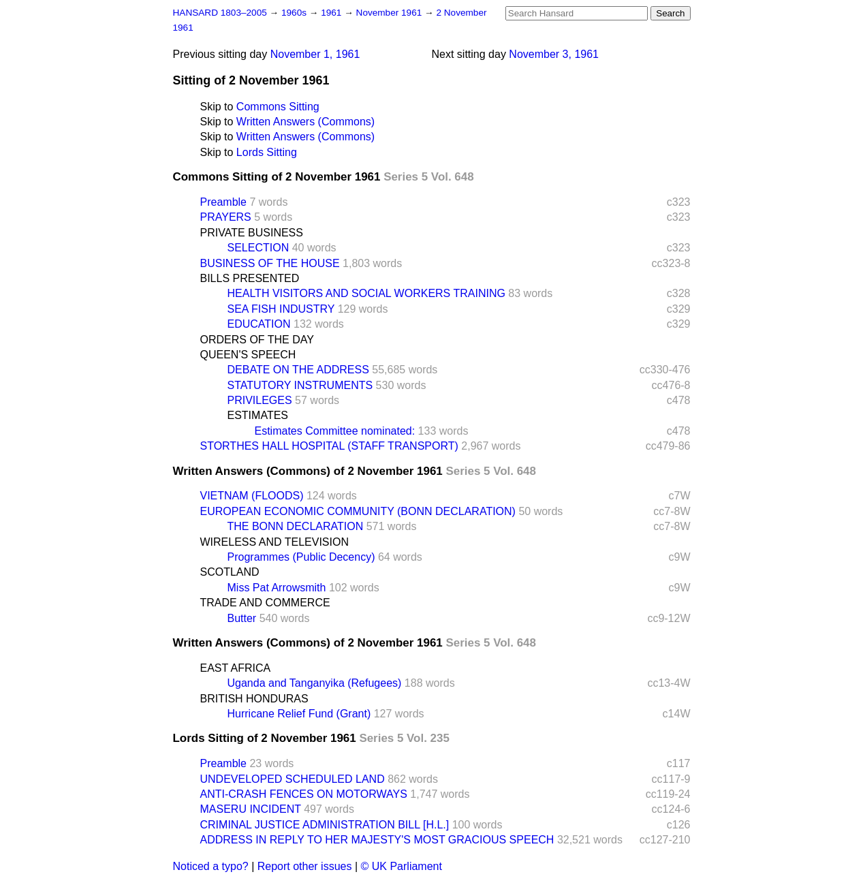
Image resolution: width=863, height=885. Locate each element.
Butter (242, 618)
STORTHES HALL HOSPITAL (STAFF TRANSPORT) (329, 446)
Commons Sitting (277, 106)
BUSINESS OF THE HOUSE (270, 263)
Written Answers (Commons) (305, 121)
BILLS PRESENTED (250, 278)
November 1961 (390, 12)
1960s (295, 12)
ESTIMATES (258, 415)
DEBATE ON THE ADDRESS (298, 369)
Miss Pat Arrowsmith (276, 587)
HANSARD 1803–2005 (220, 12)
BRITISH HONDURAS (254, 698)
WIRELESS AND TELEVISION (274, 542)
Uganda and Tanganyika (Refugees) (314, 683)
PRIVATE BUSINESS (251, 232)
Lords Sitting (266, 152)
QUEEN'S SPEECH (248, 354)
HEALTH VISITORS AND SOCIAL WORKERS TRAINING (366, 293)
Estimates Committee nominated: (335, 431)
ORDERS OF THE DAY (257, 339)
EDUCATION (259, 324)
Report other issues (304, 866)
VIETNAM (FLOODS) (252, 495)
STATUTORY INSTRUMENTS (300, 385)
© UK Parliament (401, 866)
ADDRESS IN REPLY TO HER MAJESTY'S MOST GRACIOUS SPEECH (377, 839)
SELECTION (258, 247)
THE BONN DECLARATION (295, 526)
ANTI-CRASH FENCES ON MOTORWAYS (303, 794)
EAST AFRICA (235, 668)
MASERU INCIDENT (250, 809)
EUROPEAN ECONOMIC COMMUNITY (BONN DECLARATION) (358, 511)
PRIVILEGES (259, 400)
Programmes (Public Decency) (301, 557)
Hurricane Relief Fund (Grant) (299, 713)
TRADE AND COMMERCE (265, 602)
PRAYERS (225, 217)
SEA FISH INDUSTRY (281, 309)
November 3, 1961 (554, 54)
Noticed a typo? (211, 866)
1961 (332, 12)
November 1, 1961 (315, 54)
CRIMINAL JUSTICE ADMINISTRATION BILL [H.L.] (325, 824)
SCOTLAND (230, 572)
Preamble (223, 202)
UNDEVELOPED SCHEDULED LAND (292, 779)
